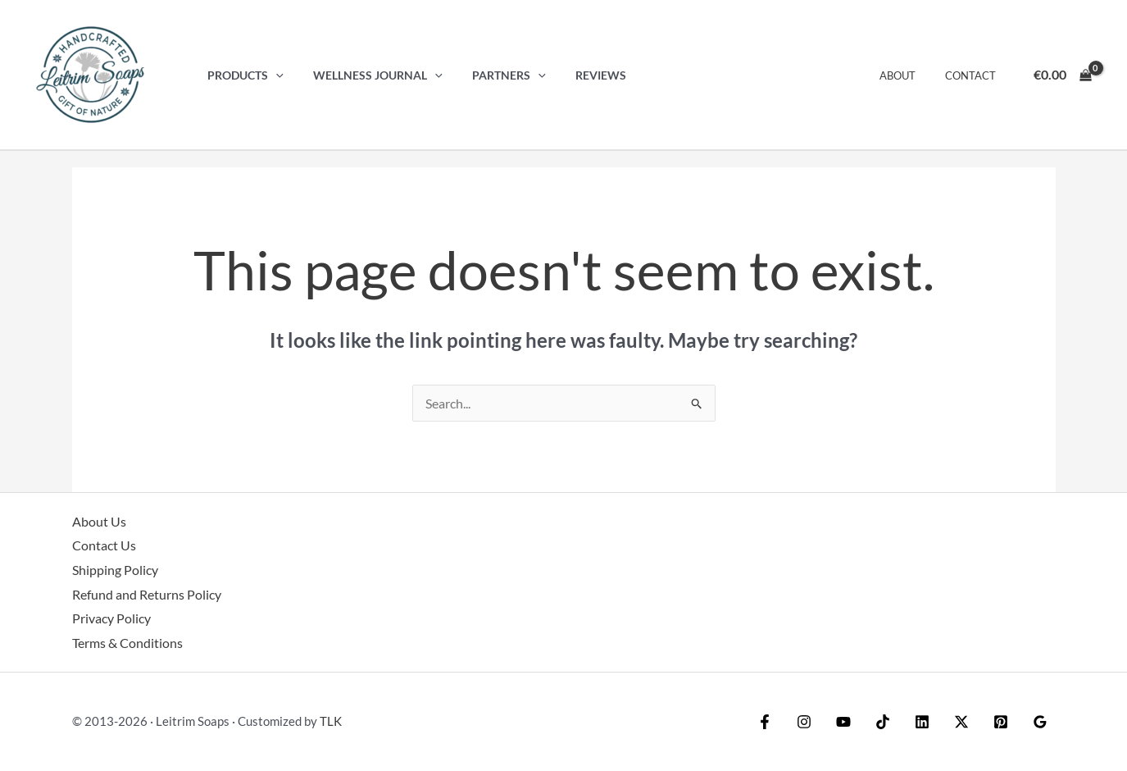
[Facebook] (764, 721)
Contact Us (104, 545)
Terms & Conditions (127, 642)
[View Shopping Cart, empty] (1062, 75)
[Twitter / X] (961, 721)
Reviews (579, 75)
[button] (272, 75)
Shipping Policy (115, 569)
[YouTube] (843, 721)
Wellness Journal (369, 75)
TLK (331, 721)
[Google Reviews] (1040, 721)
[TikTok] (882, 721)
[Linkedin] (922, 721)
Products (242, 75)
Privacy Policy (111, 618)
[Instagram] (804, 721)
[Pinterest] (1000, 721)
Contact (973, 75)
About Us (99, 521)
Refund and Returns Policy (146, 594)
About (909, 75)
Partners (493, 75)
